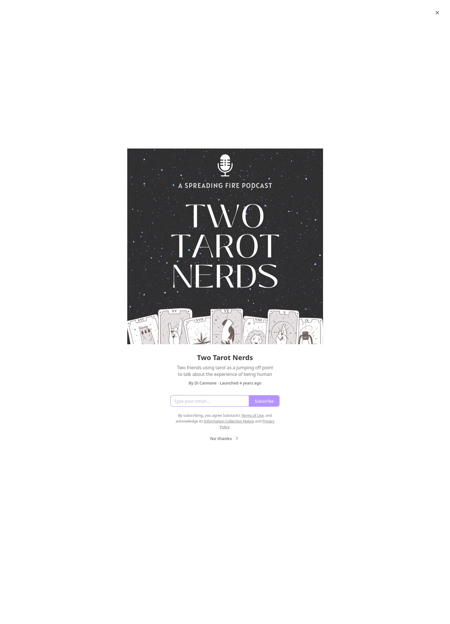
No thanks (225, 438)
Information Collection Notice (229, 421)
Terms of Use (252, 415)
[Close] (437, 12)
